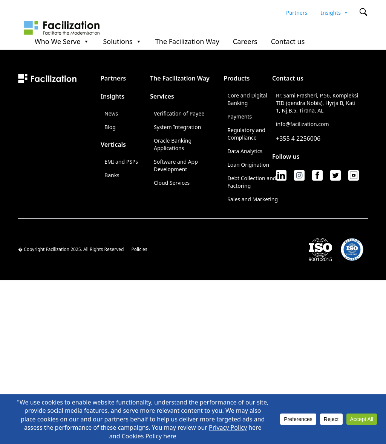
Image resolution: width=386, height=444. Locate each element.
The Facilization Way (187, 42)
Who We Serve (62, 42)
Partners (296, 11)
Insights (334, 11)
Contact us (288, 42)
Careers (245, 42)
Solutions (122, 42)
